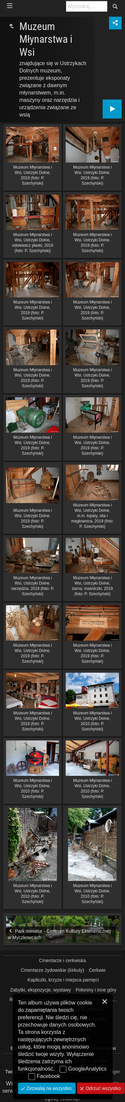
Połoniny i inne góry (96, 990)
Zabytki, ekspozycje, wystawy (40, 990)
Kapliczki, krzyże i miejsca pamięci (63, 979)
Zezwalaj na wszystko (48, 1088)
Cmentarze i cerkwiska (62, 960)
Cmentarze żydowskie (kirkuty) (52, 970)
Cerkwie (97, 970)
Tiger (114, 1071)
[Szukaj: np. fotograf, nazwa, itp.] (86, 6)
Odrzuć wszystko (102, 1088)
